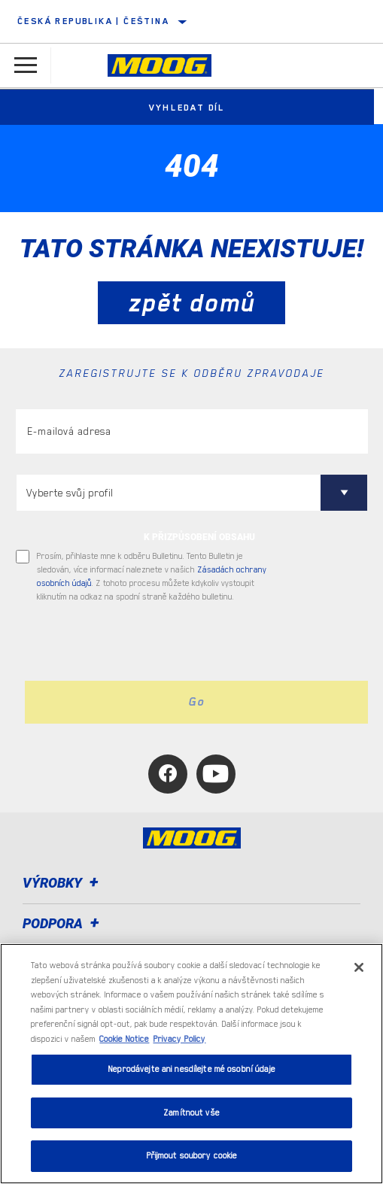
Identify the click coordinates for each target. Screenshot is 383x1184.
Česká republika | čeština (93, 21)
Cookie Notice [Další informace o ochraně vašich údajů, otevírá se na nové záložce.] (124, 1039)
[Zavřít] (358, 967)
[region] (191, 1063)
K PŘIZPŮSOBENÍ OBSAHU (199, 537)
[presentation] (141, 642)
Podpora (63, 923)
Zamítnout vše (191, 1113)
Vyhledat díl (191, 107)
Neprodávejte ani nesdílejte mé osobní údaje (191, 1069)
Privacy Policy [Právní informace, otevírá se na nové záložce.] (179, 1039)
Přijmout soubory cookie (192, 1156)
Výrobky (63, 883)
